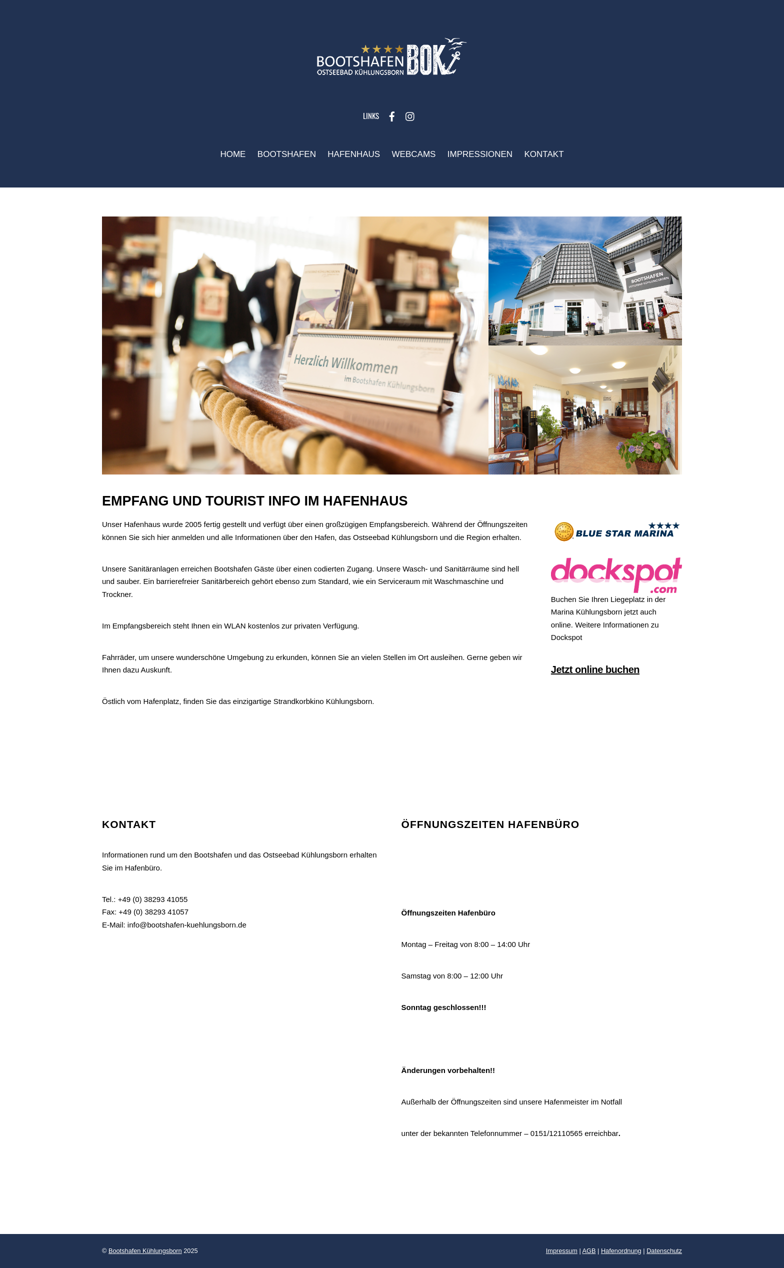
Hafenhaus (354, 154)
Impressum (562, 1250)
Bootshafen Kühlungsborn (145, 1250)
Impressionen (480, 154)
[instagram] (411, 115)
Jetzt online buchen (595, 669)
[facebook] (392, 115)
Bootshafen (287, 154)
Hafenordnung (621, 1250)
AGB (589, 1250)
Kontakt (544, 154)
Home (233, 154)
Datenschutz (664, 1250)
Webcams (414, 154)
